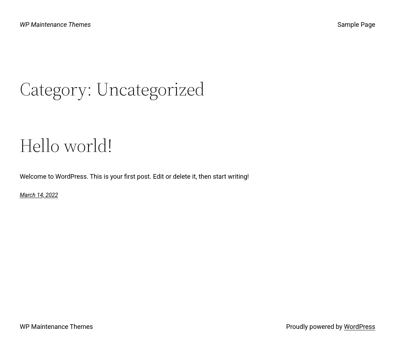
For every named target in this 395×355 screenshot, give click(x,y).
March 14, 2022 (39, 195)
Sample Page (356, 24)
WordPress (359, 326)
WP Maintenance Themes (55, 24)
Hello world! (66, 145)
